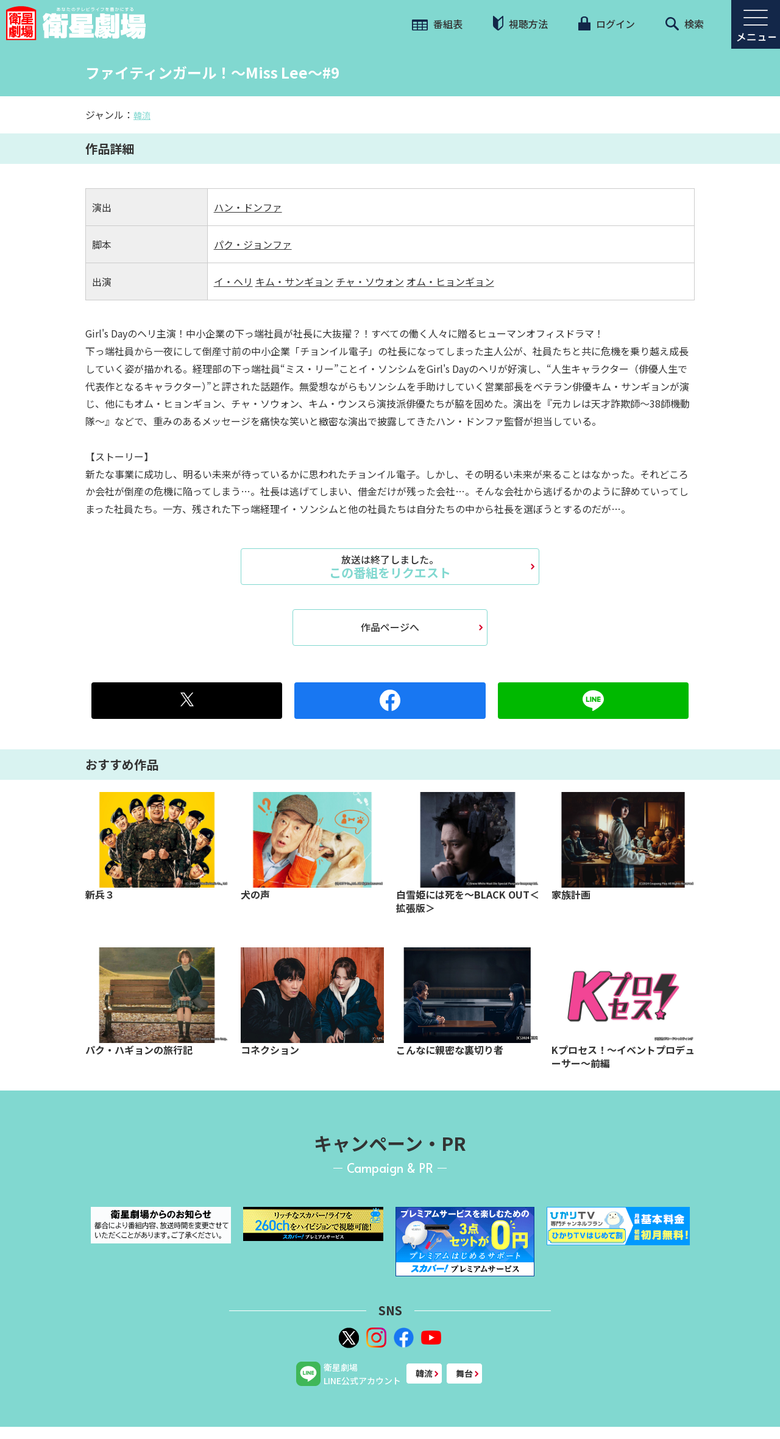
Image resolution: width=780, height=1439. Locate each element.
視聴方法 (520, 23)
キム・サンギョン (294, 281)
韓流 (142, 115)
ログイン (606, 23)
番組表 (437, 23)
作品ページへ (390, 627)
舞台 (464, 1373)
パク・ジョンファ (253, 244)
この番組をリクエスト (390, 566)
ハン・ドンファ (248, 207)
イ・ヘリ (233, 281)
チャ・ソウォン (370, 281)
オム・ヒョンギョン (450, 281)
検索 (684, 23)
